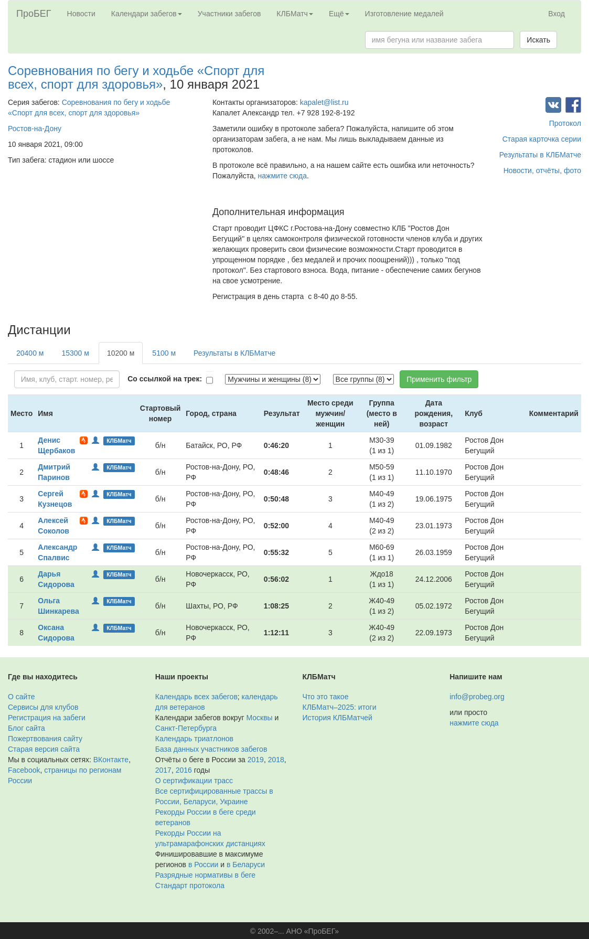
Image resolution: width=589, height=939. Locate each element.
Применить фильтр (439, 379)
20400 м (30, 353)
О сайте (21, 696)
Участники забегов (229, 13)
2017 (163, 770)
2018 (276, 759)
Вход (556, 13)
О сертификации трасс (194, 780)
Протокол (565, 123)
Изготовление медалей (404, 13)
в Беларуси (246, 864)
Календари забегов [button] (146, 13)
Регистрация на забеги (46, 717)
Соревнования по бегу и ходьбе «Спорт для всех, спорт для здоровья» (136, 77)
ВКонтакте (110, 759)
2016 (184, 770)
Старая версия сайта (44, 749)
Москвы (259, 717)
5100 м (164, 353)
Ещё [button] (339, 13)
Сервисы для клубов (43, 707)
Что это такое (326, 696)
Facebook (24, 770)
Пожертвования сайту (45, 738)
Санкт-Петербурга (186, 728)
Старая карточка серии (541, 139)
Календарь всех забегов (196, 696)
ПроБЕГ (33, 13)
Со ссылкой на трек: (164, 379)
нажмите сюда (282, 176)
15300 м (75, 353)
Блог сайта (26, 728)
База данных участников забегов (211, 749)
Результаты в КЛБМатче (540, 155)
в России (203, 864)
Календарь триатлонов (194, 738)
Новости (81, 13)
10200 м (120, 353)
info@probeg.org (477, 696)
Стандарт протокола (189, 885)
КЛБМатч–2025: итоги (340, 707)
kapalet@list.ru (324, 102)
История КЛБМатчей (337, 717)
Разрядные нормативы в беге (205, 875)
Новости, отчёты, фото (542, 170)
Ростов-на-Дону (34, 128)
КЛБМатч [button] (294, 13)
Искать (538, 40)
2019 (256, 759)
